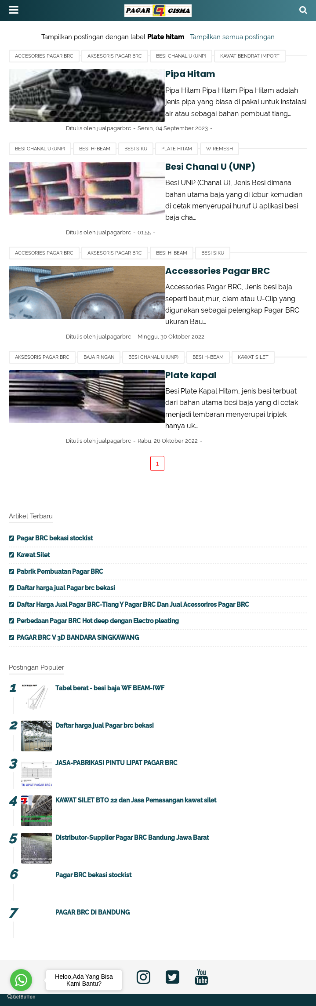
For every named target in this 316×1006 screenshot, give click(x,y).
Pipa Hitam (119, 74)
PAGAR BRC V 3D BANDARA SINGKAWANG (78, 591)
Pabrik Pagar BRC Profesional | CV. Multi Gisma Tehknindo (177, 994)
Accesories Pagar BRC (44, 56)
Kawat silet (253, 322)
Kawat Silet (33, 508)
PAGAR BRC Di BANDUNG (92, 866)
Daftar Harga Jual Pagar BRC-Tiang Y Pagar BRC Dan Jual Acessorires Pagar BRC (133, 558)
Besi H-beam (94, 137)
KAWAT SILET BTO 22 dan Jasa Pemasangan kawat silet (135, 754)
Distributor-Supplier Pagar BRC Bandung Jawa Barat (132, 791)
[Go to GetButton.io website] (21, 997)
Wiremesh (219, 137)
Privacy (171, 965)
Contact (131, 965)
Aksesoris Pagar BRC (114, 56)
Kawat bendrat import (250, 56)
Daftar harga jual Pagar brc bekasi (66, 541)
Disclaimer (214, 965)
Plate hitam (176, 137)
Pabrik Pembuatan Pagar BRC (60, 525)
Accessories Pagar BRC (147, 248)
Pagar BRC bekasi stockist (55, 492)
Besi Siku (135, 137)
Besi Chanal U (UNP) (181, 56)
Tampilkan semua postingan (232, 37)
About (95, 965)
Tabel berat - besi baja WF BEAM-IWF (109, 641)
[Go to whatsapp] (21, 980)
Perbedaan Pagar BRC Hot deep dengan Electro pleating (98, 575)
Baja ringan (99, 322)
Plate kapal (120, 340)
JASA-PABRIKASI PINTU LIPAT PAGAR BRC (116, 716)
